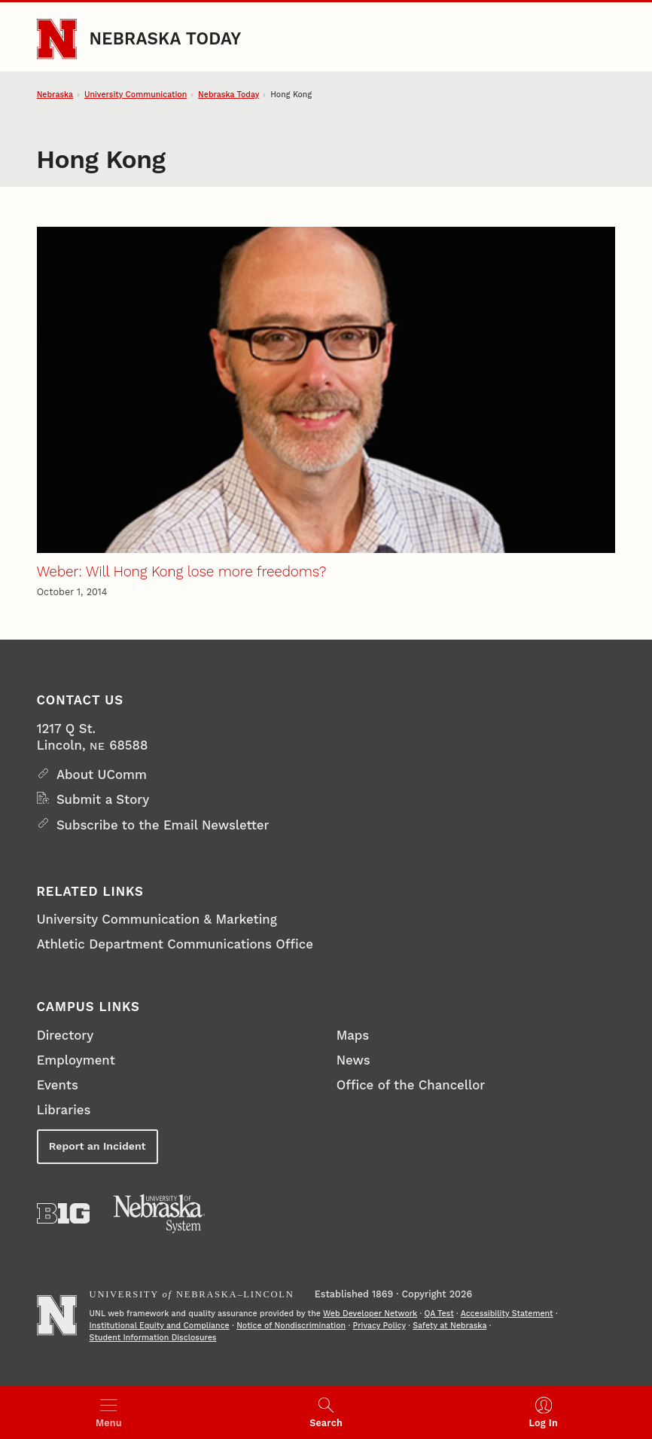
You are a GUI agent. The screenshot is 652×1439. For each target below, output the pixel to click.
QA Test (439, 1313)
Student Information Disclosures (153, 1338)
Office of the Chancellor (411, 1084)
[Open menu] (109, 1412)
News (353, 1060)
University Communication (135, 94)
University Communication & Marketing (157, 919)
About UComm (101, 774)
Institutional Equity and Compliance (160, 1326)
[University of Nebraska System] (159, 1213)
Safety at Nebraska (449, 1326)
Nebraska (55, 94)
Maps (353, 1035)
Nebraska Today (166, 38)
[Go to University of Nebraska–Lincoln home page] (57, 39)
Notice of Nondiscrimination (291, 1326)
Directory (65, 1035)
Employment (76, 1060)
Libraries (64, 1109)
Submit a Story (102, 799)
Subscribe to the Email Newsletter (163, 825)
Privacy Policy (379, 1326)
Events (57, 1084)
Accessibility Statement (507, 1313)
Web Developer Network (370, 1313)
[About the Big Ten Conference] (63, 1213)
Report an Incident (97, 1146)
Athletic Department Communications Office (175, 944)
